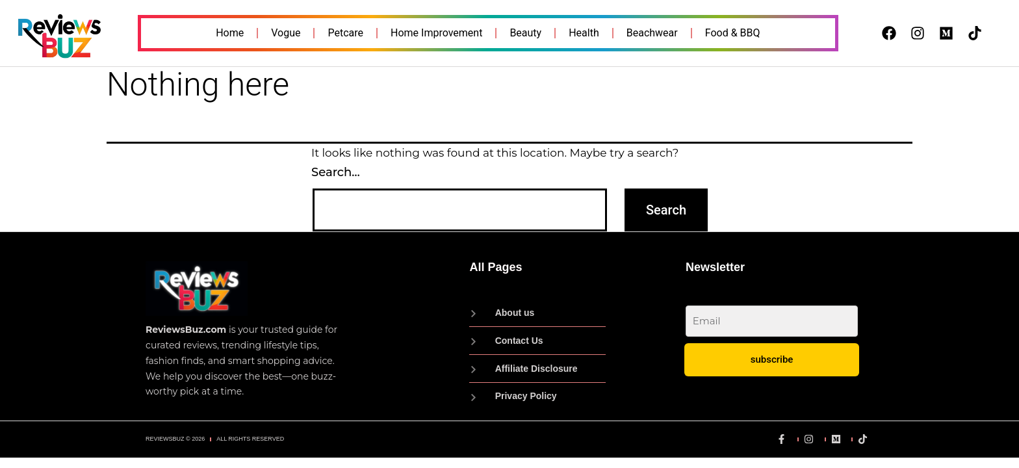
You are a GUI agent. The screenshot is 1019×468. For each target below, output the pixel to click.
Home (230, 33)
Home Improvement (436, 33)
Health (584, 33)
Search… (335, 172)
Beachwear (652, 33)
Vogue (285, 33)
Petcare (345, 33)
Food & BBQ (732, 33)
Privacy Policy (827, 403)
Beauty (525, 33)
